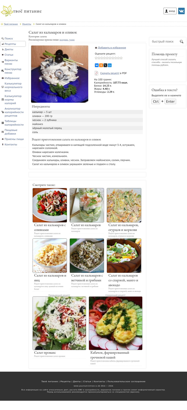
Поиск (9, 38)
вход (172, 11)
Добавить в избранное (112, 47)
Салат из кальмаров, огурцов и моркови (123, 227)
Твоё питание (49, 381)
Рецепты (10, 44)
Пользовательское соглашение (127, 381)
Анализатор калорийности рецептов (14, 112)
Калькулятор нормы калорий (13, 99)
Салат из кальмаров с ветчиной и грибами (87, 277)
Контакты (11, 144)
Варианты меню (11, 61)
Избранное (12, 78)
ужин (71, 39)
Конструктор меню (13, 70)
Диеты (9, 49)
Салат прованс (45, 352)
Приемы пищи (14, 139)
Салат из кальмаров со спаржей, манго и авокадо (123, 280)
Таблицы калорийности (14, 122)
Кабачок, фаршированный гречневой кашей (109, 355)
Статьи (9, 54)
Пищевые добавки (11, 131)
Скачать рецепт (109, 73)
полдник (64, 39)
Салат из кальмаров (86, 224)
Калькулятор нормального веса (13, 87)
